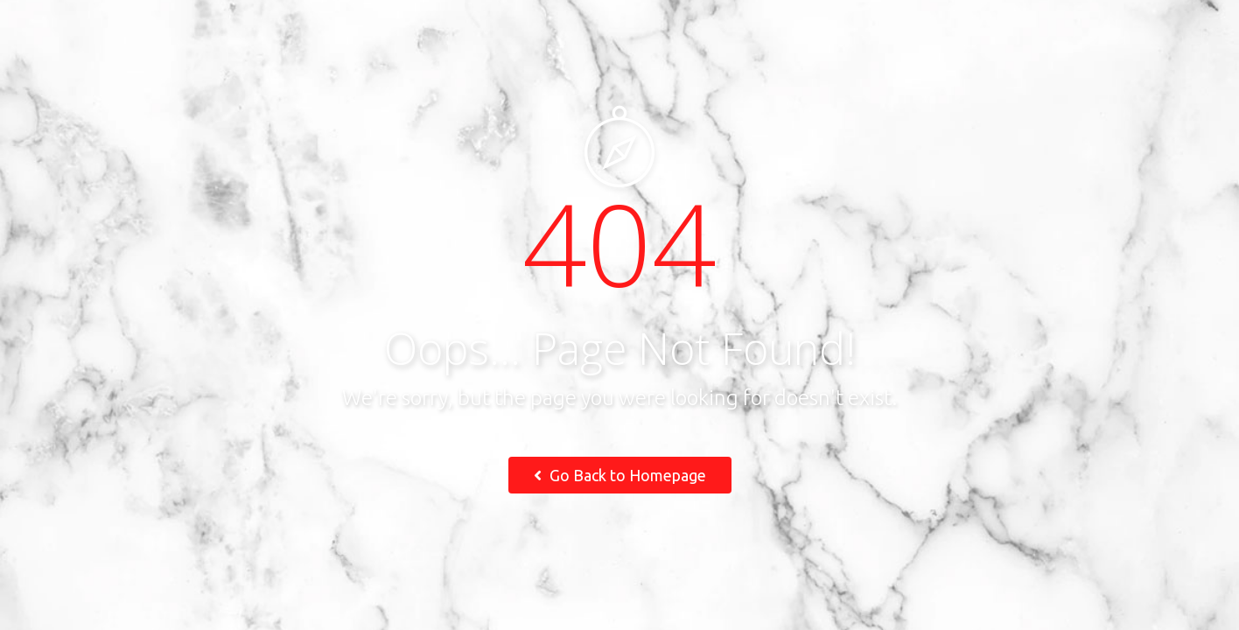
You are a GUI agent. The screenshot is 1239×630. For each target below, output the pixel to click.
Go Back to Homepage (620, 475)
